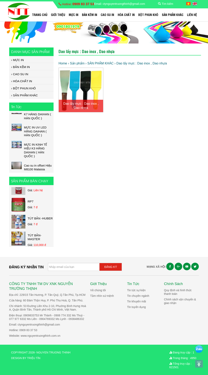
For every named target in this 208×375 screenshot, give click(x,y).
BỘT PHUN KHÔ (148, 14)
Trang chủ (39, 14)
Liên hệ (192, 14)
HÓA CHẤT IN (126, 14)
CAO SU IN (107, 14)
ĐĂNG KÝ (110, 266)
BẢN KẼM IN (89, 14)
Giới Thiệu (58, 14)
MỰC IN (73, 14)
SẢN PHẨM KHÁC (172, 14)
